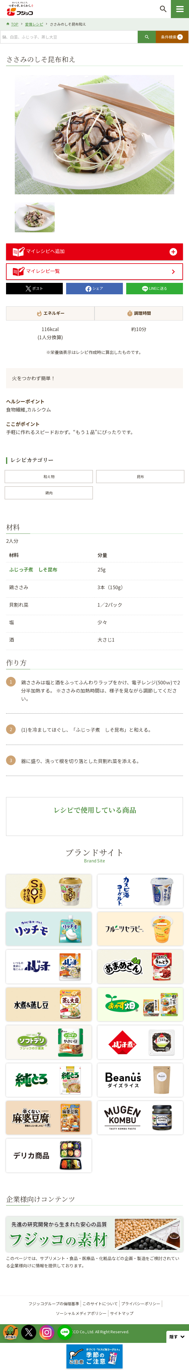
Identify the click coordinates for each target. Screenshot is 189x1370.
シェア (94, 288)
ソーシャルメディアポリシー (81, 1313)
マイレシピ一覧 (36, 270)
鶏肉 (49, 492)
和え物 (48, 476)
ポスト (34, 288)
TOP (14, 24)
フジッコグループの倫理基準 (53, 1303)
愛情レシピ (34, 24)
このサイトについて (100, 1303)
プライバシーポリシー (140, 1303)
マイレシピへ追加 (39, 251)
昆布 (140, 476)
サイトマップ (121, 1313)
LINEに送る (154, 288)
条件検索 (172, 37)
